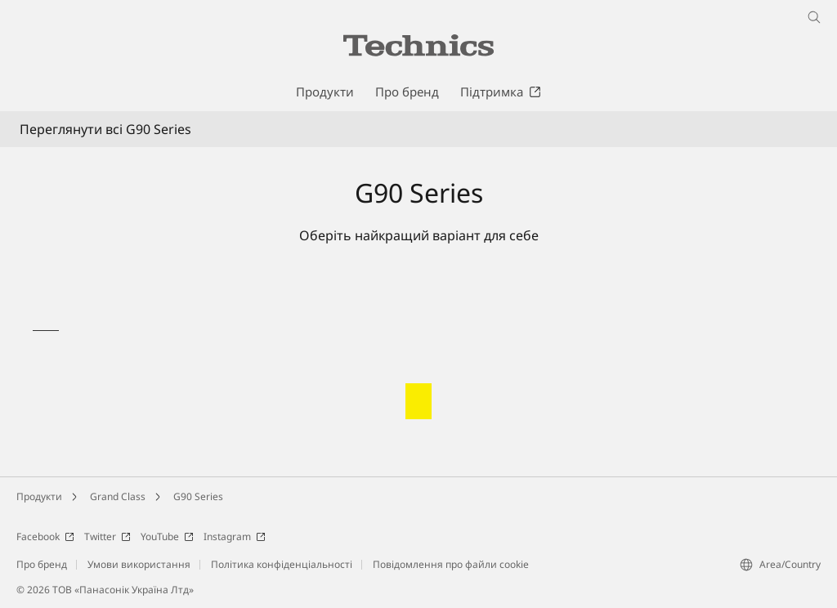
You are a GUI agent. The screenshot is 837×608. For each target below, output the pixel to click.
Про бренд (41, 564)
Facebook (45, 536)
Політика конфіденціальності (281, 564)
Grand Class (117, 496)
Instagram (235, 536)
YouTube (167, 536)
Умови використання (138, 564)
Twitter (107, 536)
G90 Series (198, 496)
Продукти (39, 496)
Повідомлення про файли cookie (451, 564)
